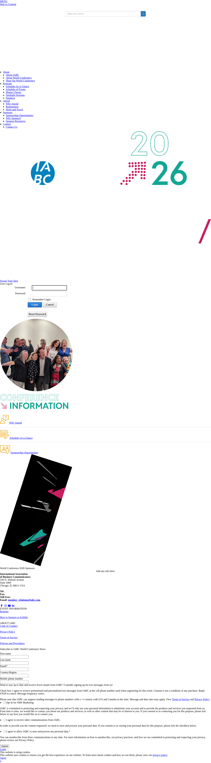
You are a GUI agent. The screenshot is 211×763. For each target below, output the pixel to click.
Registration (12, 106)
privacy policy (160, 755)
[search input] (103, 14)
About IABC (12, 75)
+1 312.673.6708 (14, 594)
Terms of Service (181, 699)
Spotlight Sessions (15, 95)
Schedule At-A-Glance (17, 86)
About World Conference (19, 77)
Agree (3, 758)
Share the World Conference (20, 80)
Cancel (50, 304)
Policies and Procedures (12, 643)
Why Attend (12, 103)
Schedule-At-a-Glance (16, 438)
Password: (20, 293)
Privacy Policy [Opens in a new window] (7, 631)
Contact (7, 124)
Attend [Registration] (6, 101)
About (6, 72)
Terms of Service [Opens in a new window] (9, 637)
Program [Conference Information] (7, 83)
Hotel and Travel (14, 109)
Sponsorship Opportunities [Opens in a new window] (19, 115)
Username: (20, 287)
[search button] (143, 14)
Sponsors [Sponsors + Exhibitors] (7, 112)
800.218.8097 (18, 597)
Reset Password (37, 314)
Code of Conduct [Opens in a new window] (9, 626)
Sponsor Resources (15, 121)
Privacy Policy (202, 699)
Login (35, 304)
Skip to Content (8, 4)
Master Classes (13, 92)
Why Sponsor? (13, 118)
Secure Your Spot (9, 280)
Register (4, 611)
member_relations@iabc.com (24, 600)
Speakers (10, 98)
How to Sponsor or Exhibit (14, 617)
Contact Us (11, 127)
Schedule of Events (16, 89)
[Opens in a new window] (1, 605)
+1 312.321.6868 (13, 591)
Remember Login (41, 299)
